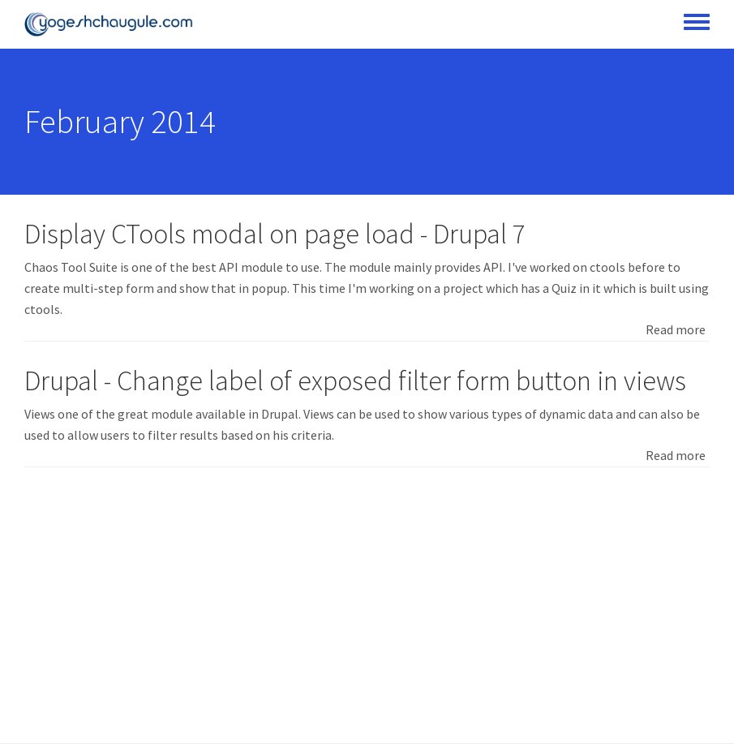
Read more (676, 329)
